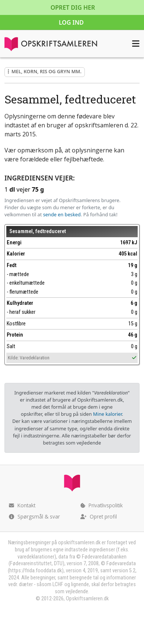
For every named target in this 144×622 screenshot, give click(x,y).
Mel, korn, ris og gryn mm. (44, 71)
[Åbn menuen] (136, 43)
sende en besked (62, 214)
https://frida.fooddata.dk (35, 570)
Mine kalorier (107, 414)
